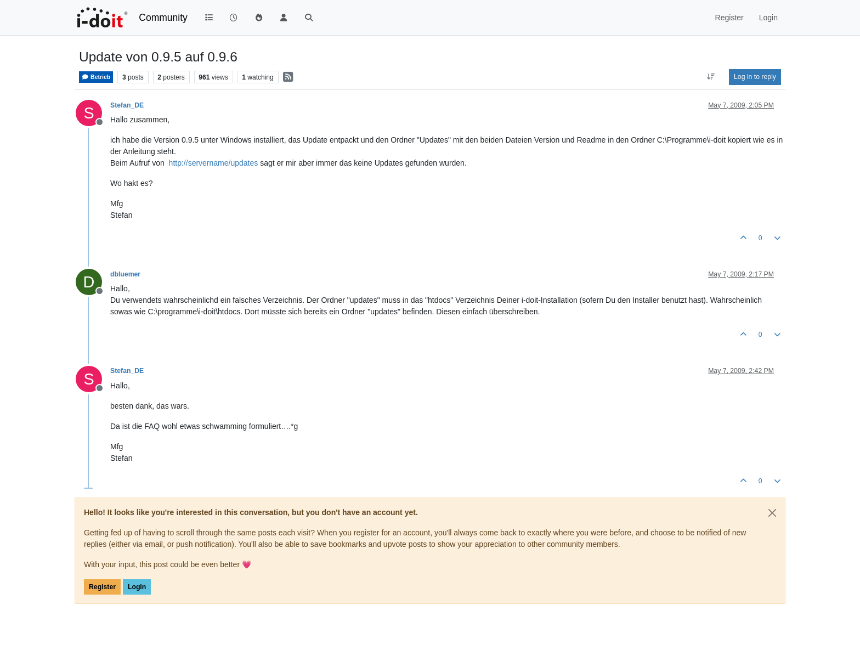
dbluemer (125, 274)
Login (137, 587)
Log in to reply (755, 77)
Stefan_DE (127, 105)
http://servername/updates (213, 163)
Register (102, 587)
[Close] (772, 513)
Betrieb (96, 77)
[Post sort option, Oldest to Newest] (711, 76)
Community (163, 17)
